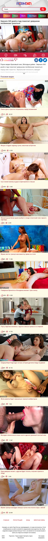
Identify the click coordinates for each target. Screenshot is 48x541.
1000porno (3, 469)
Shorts (25, 16)
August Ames (4, 251)
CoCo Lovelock (5, 215)
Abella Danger (4, 143)
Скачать (41, 50)
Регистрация (17, 520)
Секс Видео (34, 16)
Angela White (4, 288)
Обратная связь (39, 520)
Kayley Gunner (4, 324)
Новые (17, 16)
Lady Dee (3, 106)
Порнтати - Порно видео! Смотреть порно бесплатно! (21, 536)
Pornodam (3, 396)
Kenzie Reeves (4, 505)
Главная (9, 16)
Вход (28, 520)
